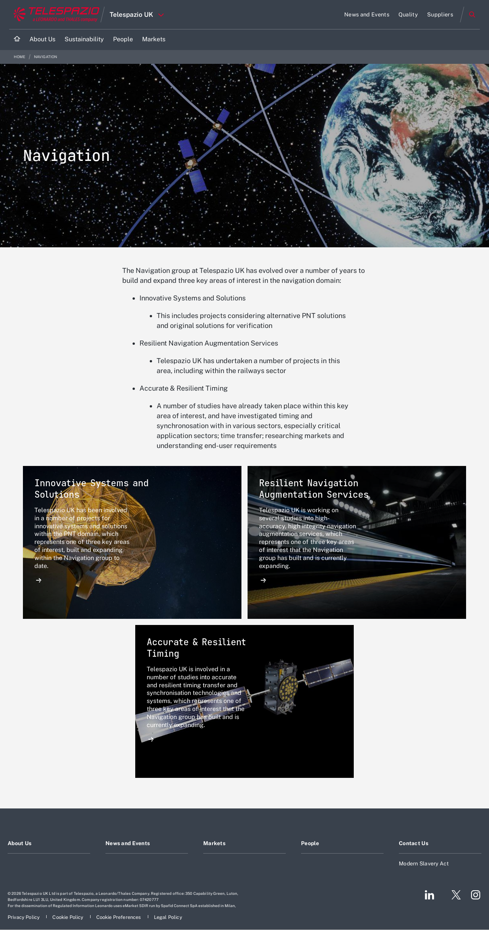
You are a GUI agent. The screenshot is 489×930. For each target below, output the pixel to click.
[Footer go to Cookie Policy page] (68, 917)
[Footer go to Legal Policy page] (168, 917)
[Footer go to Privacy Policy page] (24, 917)
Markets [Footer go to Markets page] (214, 843)
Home (20, 57)
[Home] (17, 39)
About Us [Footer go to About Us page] (19, 843)
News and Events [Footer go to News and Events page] (127, 843)
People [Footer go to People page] (310, 843)
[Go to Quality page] (408, 14)
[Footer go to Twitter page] (453, 894)
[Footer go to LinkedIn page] (429, 894)
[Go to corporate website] (55, 14)
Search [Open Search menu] (472, 14)
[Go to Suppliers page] (440, 14)
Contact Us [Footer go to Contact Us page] (413, 843)
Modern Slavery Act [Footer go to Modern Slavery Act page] (424, 863)
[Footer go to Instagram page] (475, 894)
